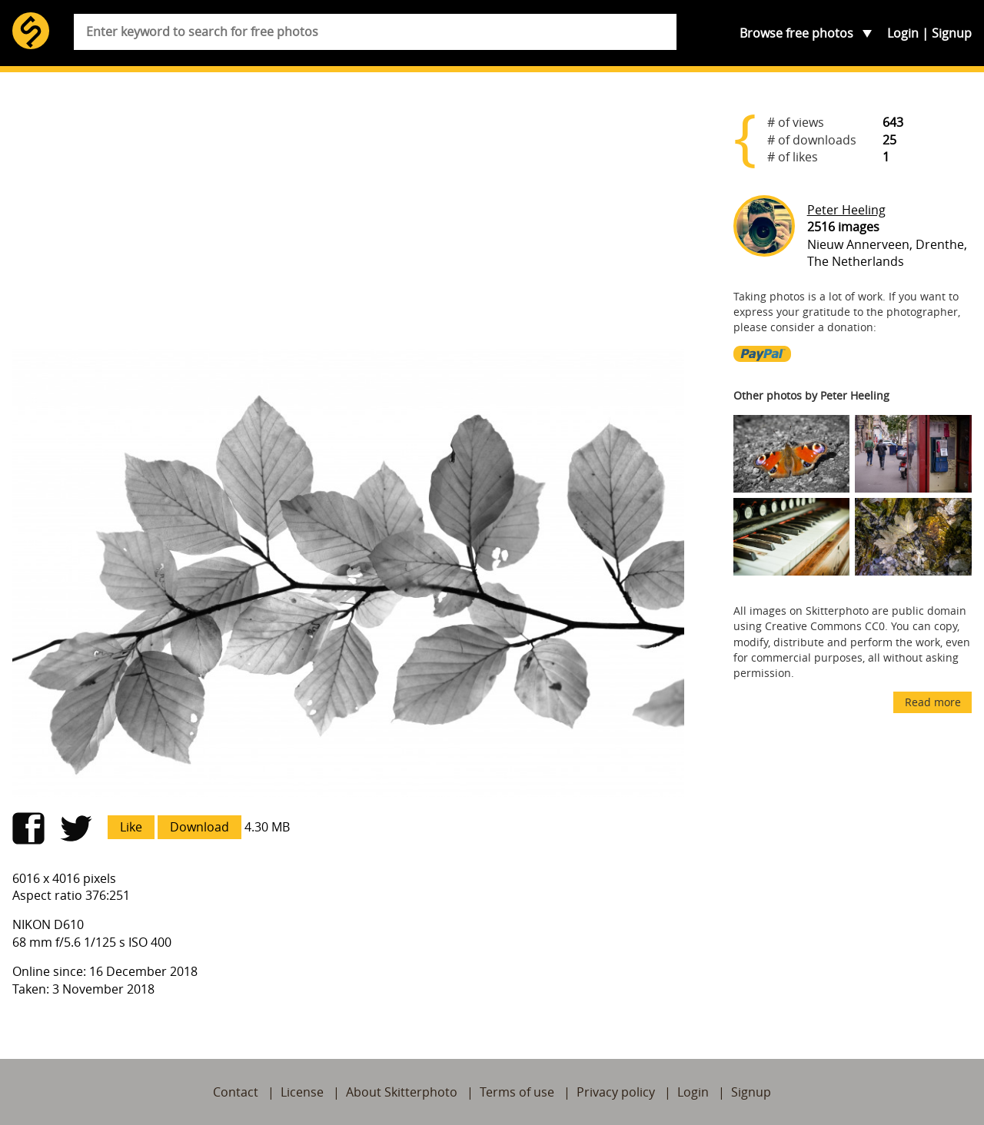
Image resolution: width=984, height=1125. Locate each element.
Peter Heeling (846, 209)
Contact (235, 1092)
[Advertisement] (348, 216)
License (302, 1092)
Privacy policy (616, 1092)
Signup (952, 33)
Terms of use (517, 1092)
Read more (933, 702)
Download (199, 826)
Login (903, 33)
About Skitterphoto (401, 1092)
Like (131, 826)
